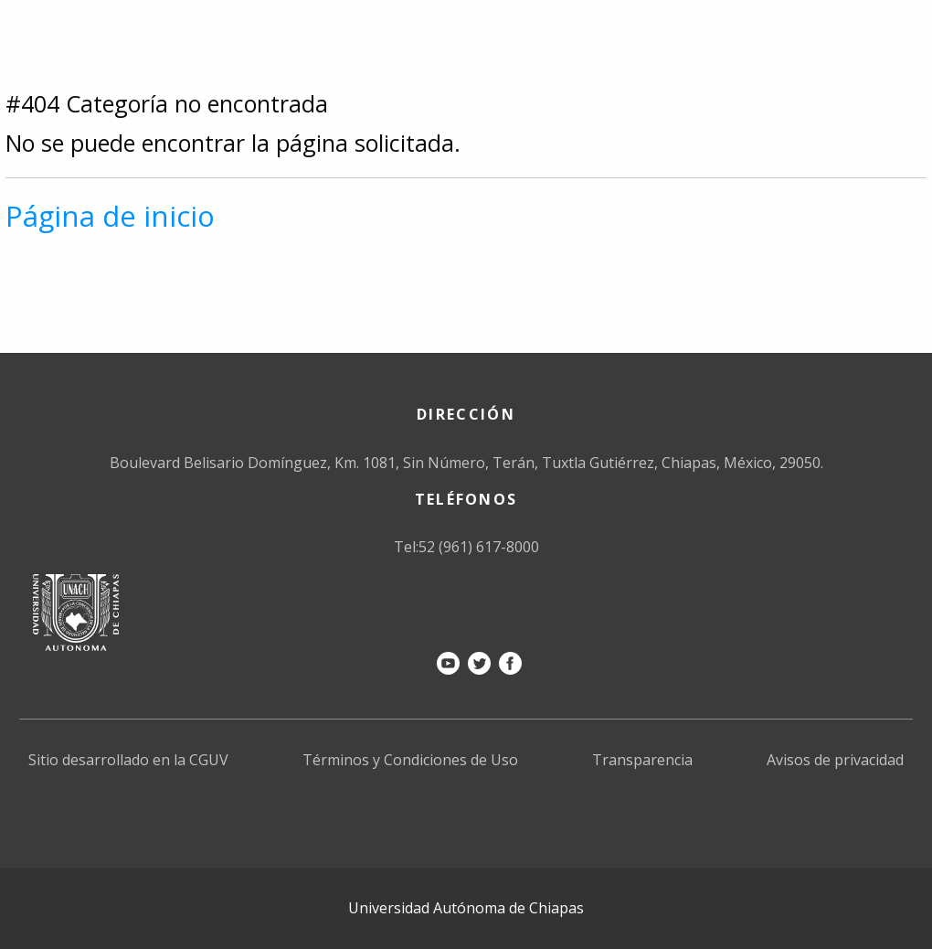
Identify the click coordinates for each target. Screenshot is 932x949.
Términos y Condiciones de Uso (410, 760)
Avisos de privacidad (835, 760)
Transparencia (642, 760)
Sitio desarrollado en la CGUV (128, 760)
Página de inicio (110, 216)
